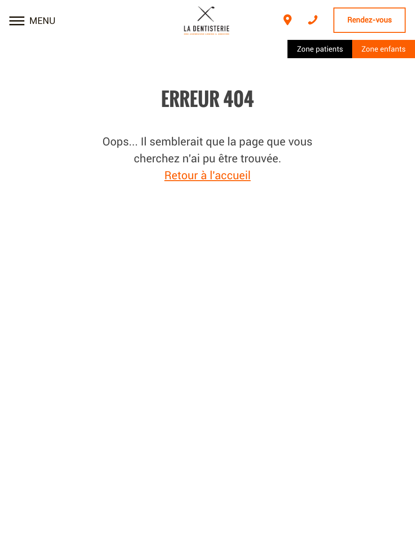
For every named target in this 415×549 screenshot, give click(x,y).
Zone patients (320, 49)
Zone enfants (384, 49)
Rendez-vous (369, 19)
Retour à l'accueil (207, 175)
